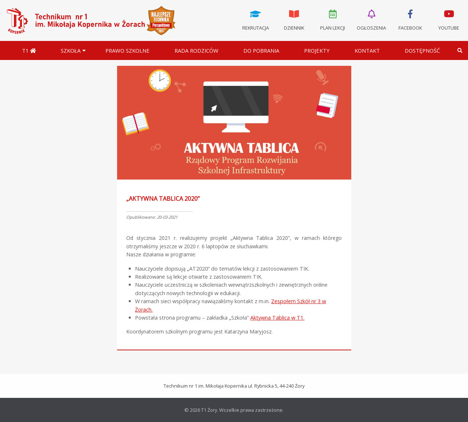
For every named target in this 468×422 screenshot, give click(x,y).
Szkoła (71, 50)
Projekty (317, 50)
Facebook (410, 19)
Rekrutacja (255, 19)
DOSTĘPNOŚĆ (422, 50)
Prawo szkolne (127, 50)
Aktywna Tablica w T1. (277, 317)
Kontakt (367, 50)
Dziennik (294, 19)
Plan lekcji (333, 19)
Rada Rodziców (196, 50)
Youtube (448, 19)
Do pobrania (261, 50)
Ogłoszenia (371, 19)
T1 (29, 50)
